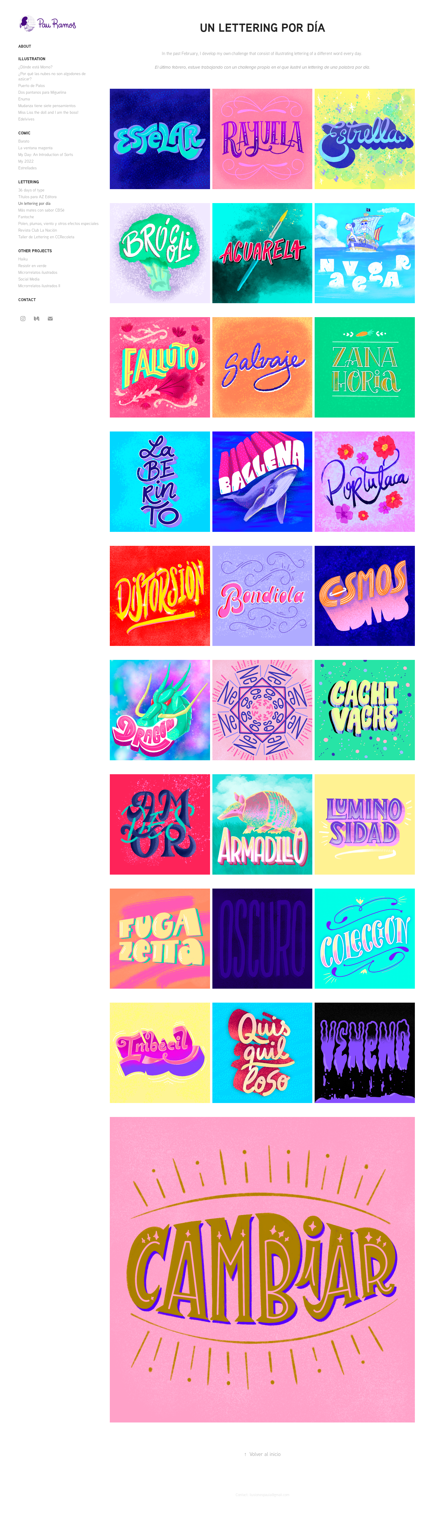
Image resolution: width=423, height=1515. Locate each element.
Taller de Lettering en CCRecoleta (46, 236)
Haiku (23, 259)
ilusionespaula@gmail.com (269, 1494)
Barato (23, 141)
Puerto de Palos (31, 85)
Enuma (24, 99)
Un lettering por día (34, 203)
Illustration (31, 58)
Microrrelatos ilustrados (37, 272)
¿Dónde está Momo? (35, 67)
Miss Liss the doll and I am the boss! (48, 112)
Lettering (28, 181)
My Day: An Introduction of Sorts (45, 154)
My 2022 (26, 161)
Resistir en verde (32, 265)
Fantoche (26, 216)
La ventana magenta (35, 147)
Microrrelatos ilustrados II (39, 285)
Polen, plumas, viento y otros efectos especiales (58, 223)
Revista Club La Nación (37, 230)
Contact (27, 299)
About (24, 46)
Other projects (35, 250)
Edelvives (26, 119)
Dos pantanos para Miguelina (42, 92)
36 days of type (31, 190)
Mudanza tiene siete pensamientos (47, 105)
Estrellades (27, 167)
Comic (24, 133)
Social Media (29, 279)
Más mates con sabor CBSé (41, 210)
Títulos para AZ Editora (37, 196)
